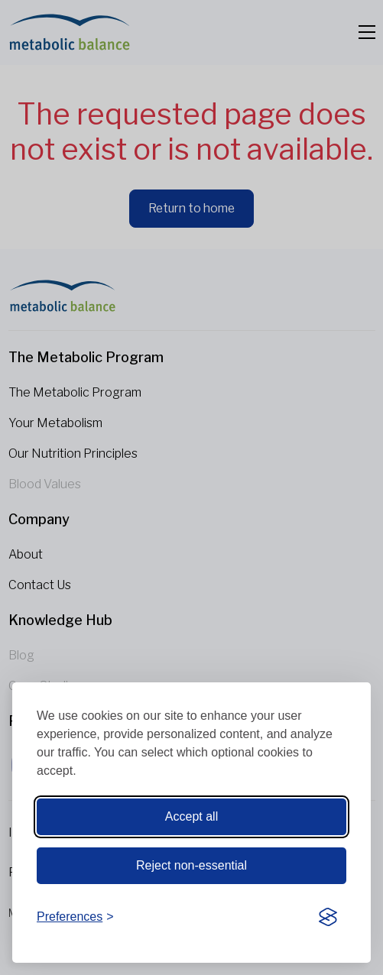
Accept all (191, 816)
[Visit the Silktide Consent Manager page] (328, 917)
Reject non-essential (191, 865)
